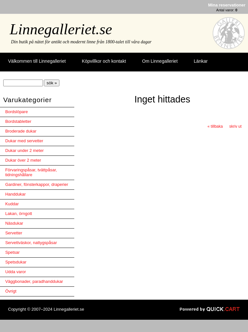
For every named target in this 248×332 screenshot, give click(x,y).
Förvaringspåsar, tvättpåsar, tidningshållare (31, 172)
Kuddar (12, 203)
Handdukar (15, 194)
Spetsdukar (15, 262)
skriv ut (235, 126)
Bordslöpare (16, 111)
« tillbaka (215, 126)
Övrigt (10, 291)
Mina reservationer (226, 5)
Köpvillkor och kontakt (104, 61)
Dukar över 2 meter (23, 160)
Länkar (201, 61)
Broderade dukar (20, 131)
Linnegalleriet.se (61, 29)
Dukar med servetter (24, 140)
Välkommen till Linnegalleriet (37, 61)
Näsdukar (14, 223)
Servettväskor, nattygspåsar (31, 242)
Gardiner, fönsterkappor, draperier (36, 184)
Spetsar (12, 252)
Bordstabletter (18, 121)
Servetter (13, 232)
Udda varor (15, 271)
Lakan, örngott (18, 213)
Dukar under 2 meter (24, 150)
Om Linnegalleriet (160, 61)
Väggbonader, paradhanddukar (34, 281)
